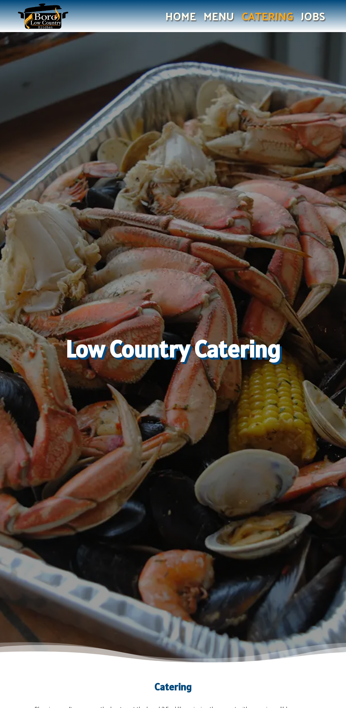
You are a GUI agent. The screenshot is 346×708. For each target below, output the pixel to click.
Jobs (313, 17)
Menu (218, 17)
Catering (267, 17)
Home (180, 17)
